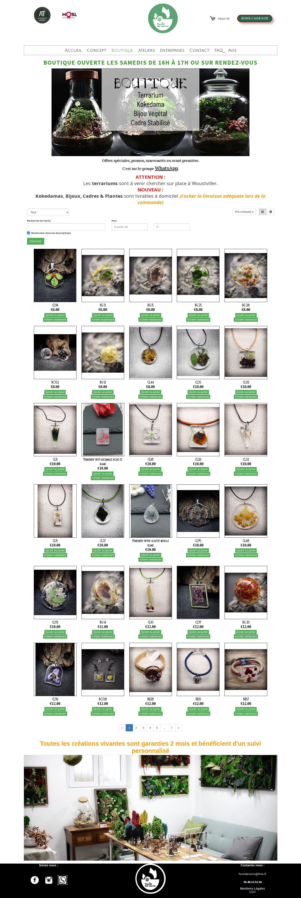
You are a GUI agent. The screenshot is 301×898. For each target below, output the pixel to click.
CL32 (246, 459)
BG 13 (103, 305)
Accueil (73, 50)
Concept (96, 50)
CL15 (55, 541)
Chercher (36, 241)
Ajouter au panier (55, 315)
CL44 (150, 382)
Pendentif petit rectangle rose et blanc (102, 461)
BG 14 (103, 622)
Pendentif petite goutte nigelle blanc (150, 543)
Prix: (114, 220)
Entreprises (172, 50)
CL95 (198, 541)
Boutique (122, 50)
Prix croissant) (244, 211)
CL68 (246, 541)
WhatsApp (166, 168)
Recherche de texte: (39, 220)
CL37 (103, 541)
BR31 (198, 699)
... (164, 727)
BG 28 (246, 305)
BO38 (103, 699)
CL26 (198, 459)
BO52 (55, 382)
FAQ (218, 50)
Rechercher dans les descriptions (49, 232)
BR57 (246, 699)
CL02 (246, 382)
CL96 (55, 699)
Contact (199, 50)
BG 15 (150, 305)
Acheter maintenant (55, 319)
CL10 (150, 622)
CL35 (198, 382)
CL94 (55, 305)
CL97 (198, 622)
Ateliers (146, 50)
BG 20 (245, 622)
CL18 (150, 459)
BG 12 (103, 382)
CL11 (55, 459)
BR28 (150, 699)
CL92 (55, 622)
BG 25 (198, 305)
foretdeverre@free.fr (252, 874)
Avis (232, 50)
